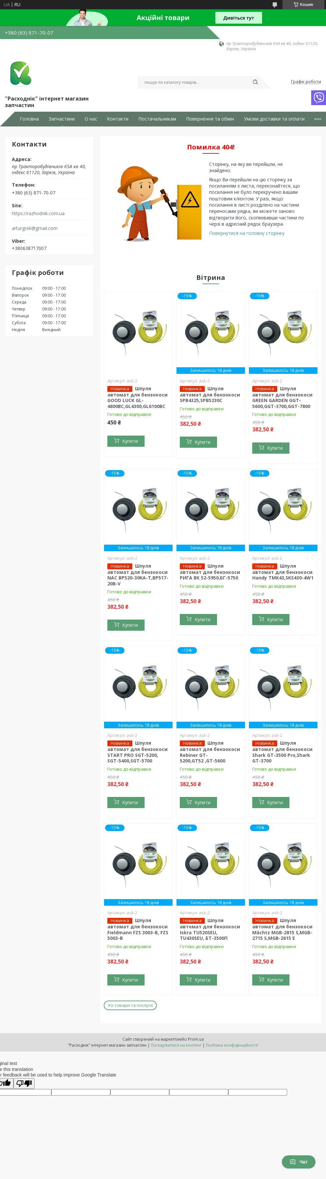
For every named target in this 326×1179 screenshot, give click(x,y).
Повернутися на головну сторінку (247, 233)
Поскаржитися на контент (176, 1045)
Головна (29, 119)
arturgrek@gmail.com (35, 228)
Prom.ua (196, 1039)
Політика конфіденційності (232, 1045)
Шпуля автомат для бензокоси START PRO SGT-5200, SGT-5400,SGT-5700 (137, 752)
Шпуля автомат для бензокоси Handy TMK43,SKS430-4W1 (282, 572)
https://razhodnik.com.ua (38, 213)
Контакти (117, 119)
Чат (299, 1162)
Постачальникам (157, 119)
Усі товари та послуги (130, 1005)
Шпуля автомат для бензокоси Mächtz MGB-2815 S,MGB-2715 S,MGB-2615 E (282, 929)
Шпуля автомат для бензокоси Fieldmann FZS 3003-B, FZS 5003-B (137, 929)
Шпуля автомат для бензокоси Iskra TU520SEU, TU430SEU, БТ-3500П (210, 929)
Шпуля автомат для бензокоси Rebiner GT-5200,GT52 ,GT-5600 (210, 752)
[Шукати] (255, 82)
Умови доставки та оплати (274, 119)
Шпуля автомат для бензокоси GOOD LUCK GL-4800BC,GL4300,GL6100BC (137, 397)
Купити (130, 441)
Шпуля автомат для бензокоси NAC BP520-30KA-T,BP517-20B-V (137, 575)
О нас (91, 119)
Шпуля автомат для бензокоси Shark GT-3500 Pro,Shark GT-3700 (282, 752)
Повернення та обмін (210, 119)
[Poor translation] (24, 1083)
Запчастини (62, 119)
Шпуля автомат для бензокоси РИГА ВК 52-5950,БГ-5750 (210, 572)
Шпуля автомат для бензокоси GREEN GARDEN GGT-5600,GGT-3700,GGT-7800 (282, 397)
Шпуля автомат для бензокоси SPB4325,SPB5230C (210, 394)
